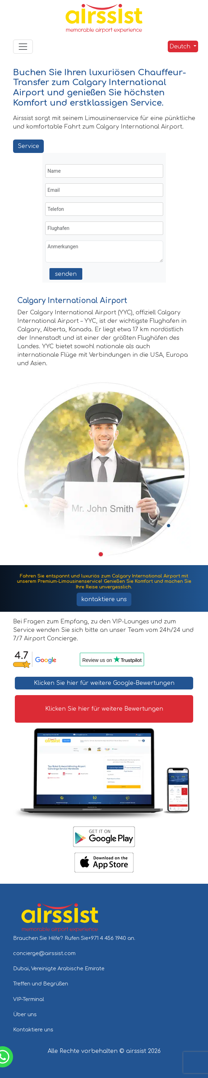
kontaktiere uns (104, 599)
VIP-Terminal (28, 999)
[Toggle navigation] (23, 47)
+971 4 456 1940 (107, 938)
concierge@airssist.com (44, 953)
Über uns (25, 1014)
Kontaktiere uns (33, 1029)
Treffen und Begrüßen (40, 984)
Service (28, 146)
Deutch (180, 46)
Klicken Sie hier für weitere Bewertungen (104, 709)
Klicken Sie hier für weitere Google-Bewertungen (104, 683)
